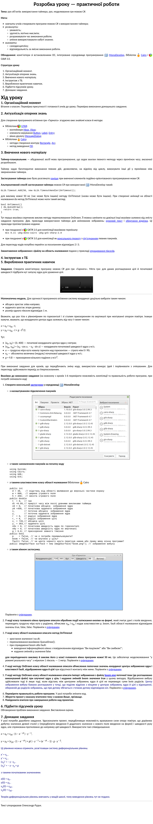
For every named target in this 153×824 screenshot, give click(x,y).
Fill (31, 146)
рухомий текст (114, 223)
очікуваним (25, 629)
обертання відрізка (137, 223)
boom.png (110, 689)
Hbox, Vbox (29, 129)
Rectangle (45, 142)
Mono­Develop (116, 55)
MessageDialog (33, 136)
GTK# (24, 126)
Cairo (143, 55)
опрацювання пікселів (102, 253)
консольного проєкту (69, 241)
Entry (51, 132)
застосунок (37, 387)
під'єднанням (90, 241)
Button (37, 132)
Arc (53, 142)
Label (44, 132)
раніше (54, 178)
